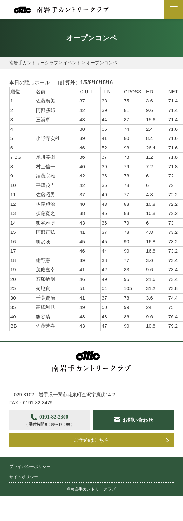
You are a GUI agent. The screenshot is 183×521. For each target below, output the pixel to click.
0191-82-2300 (50, 421)
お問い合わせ (55, 440)
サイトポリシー (23, 493)
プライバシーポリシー (30, 483)
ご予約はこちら (91, 457)
